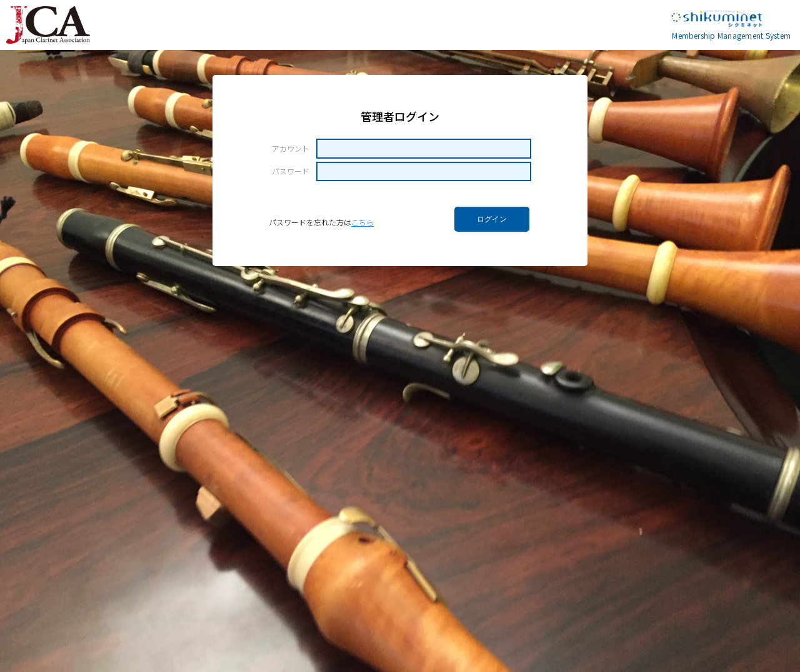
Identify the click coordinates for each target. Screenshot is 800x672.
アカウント (290, 149)
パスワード (290, 171)
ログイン (492, 219)
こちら (362, 222)
